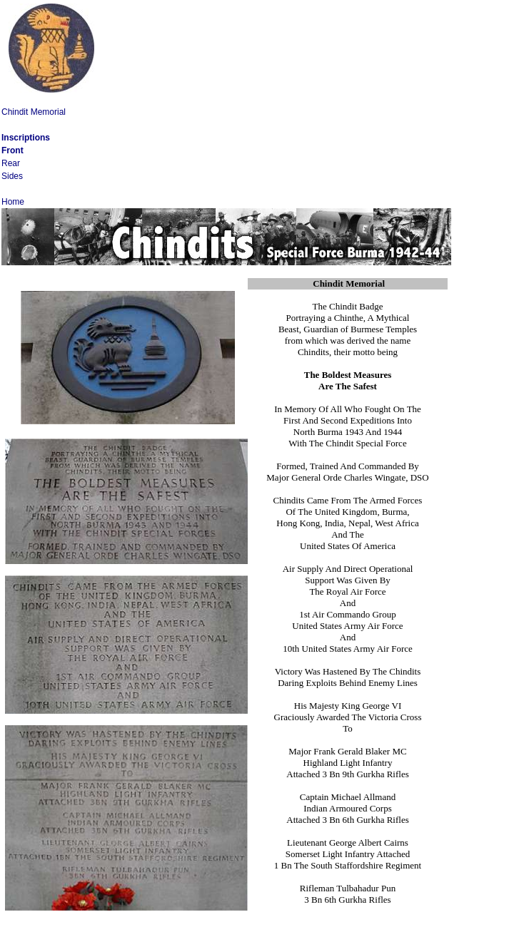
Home (12, 202)
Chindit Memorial (33, 112)
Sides (12, 176)
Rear (10, 163)
